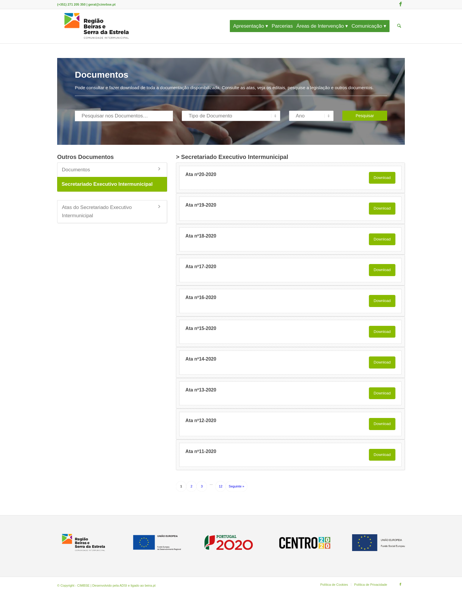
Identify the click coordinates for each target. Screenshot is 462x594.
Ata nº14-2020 (200, 358)
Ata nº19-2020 (200, 205)
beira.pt (150, 585)
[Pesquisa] (399, 26)
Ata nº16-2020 (200, 297)
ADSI (123, 585)
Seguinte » (236, 486)
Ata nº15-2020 (200, 328)
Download (382, 177)
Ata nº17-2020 (200, 266)
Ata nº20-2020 (200, 174)
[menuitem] (252, 26)
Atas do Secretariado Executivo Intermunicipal (97, 211)
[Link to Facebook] (400, 4)
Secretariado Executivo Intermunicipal (107, 184)
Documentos (76, 169)
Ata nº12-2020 (200, 420)
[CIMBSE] (96, 26)
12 (220, 486)
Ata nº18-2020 (200, 235)
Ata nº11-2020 (200, 451)
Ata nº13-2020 (200, 389)
